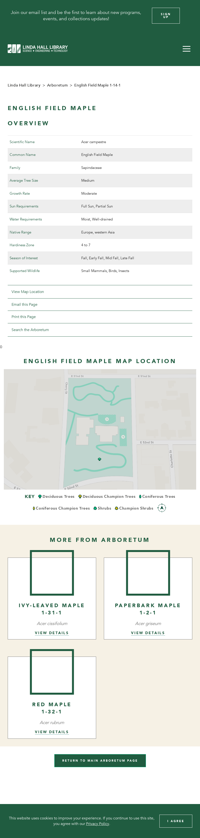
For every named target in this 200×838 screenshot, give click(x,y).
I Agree (175, 821)
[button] (186, 48)
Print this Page (24, 316)
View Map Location (28, 291)
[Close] (190, 15)
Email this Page (25, 304)
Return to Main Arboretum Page (100, 761)
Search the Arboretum (30, 330)
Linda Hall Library (24, 85)
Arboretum (57, 85)
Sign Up (166, 15)
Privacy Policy (97, 823)
